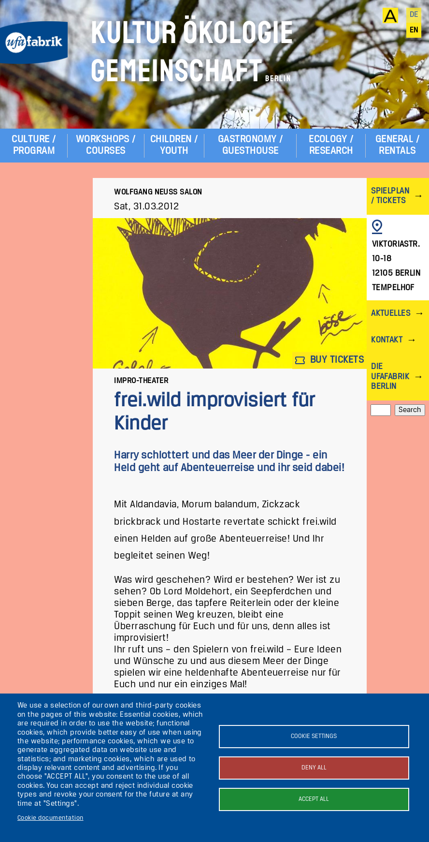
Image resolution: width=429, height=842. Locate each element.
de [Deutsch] (414, 15)
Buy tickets (329, 361)
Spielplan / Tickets (390, 196)
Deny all (314, 768)
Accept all (314, 799)
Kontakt (386, 340)
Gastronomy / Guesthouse (250, 145)
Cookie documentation (50, 818)
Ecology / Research (331, 145)
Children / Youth (174, 145)
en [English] (414, 30)
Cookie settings (314, 736)
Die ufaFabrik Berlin (390, 376)
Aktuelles (390, 314)
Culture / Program (34, 145)
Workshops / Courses (106, 145)
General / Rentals (397, 145)
